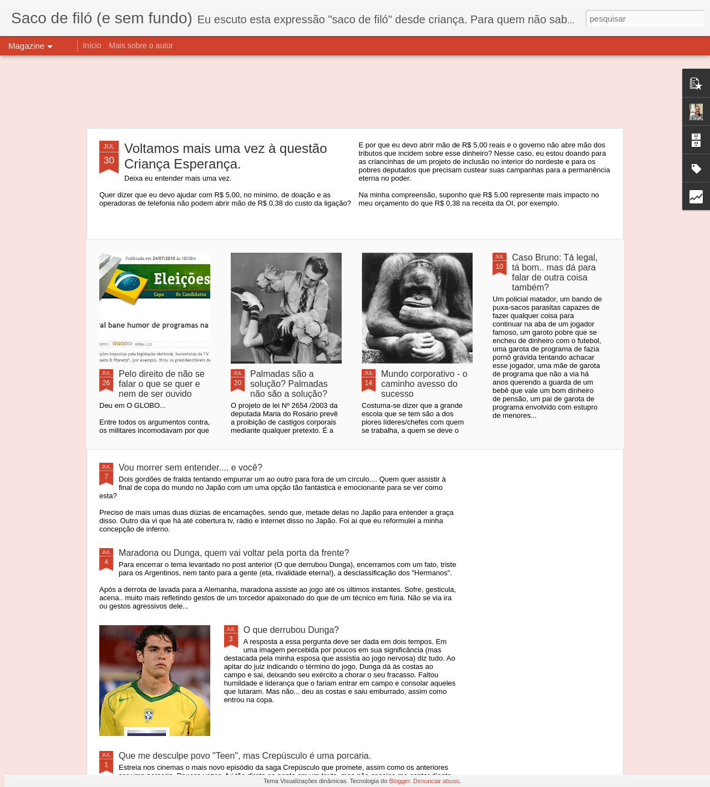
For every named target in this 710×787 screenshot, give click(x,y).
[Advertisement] (355, 91)
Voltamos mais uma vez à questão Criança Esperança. (225, 156)
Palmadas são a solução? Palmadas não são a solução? (289, 383)
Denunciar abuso (436, 781)
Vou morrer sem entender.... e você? (190, 467)
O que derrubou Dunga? (291, 630)
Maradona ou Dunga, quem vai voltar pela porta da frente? (234, 553)
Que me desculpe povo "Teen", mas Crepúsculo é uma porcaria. (245, 755)
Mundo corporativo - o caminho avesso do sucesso (424, 383)
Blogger (399, 781)
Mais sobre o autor (141, 45)
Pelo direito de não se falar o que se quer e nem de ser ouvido (162, 383)
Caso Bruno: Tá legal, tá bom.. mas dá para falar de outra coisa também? (554, 272)
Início (92, 45)
